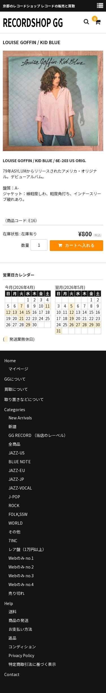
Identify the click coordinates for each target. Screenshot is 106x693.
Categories (14, 409)
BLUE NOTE (19, 461)
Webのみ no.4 (21, 584)
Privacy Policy (21, 655)
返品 (12, 638)
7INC (12, 540)
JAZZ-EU (16, 470)
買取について (16, 389)
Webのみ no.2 (21, 567)
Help (8, 603)
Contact (12, 674)
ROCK (13, 505)
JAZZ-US (16, 453)
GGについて (15, 379)
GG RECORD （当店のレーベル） (38, 435)
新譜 (12, 426)
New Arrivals (20, 417)
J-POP (14, 496)
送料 (12, 611)
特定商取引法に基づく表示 (32, 664)
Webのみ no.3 (21, 575)
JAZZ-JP (16, 479)
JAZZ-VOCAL (20, 488)
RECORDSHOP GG (33, 22)
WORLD (15, 523)
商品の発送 (18, 620)
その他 (14, 532)
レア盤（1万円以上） (27, 549)
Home (10, 360)
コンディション (22, 646)
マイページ (18, 369)
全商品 (14, 444)
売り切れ (16, 593)
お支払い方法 (20, 629)
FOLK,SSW (17, 514)
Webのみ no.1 (21, 558)
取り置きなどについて (24, 399)
